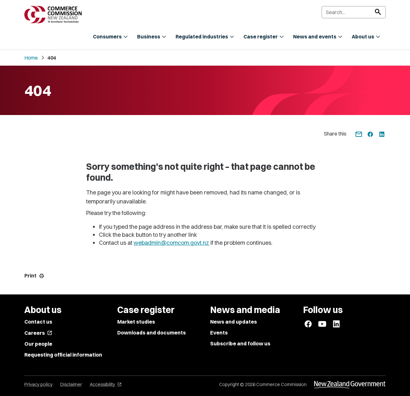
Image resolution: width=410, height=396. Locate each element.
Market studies (136, 321)
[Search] (354, 12)
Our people (38, 344)
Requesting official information (63, 354)
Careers (38, 333)
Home (31, 57)
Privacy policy (38, 384)
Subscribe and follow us (240, 343)
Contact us (38, 321)
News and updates (233, 321)
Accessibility (106, 384)
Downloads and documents (151, 332)
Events (219, 332)
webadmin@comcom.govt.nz (171, 242)
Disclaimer (71, 384)
